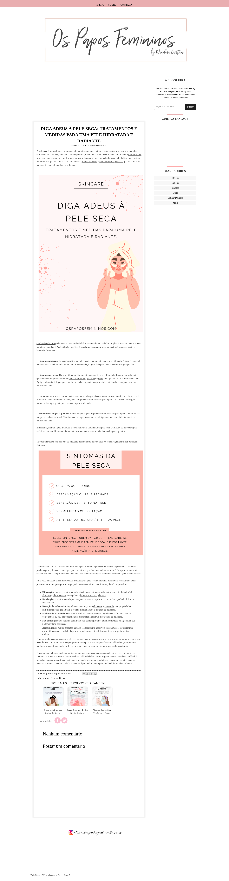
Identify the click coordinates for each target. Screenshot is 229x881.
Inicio (100, 4)
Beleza (54, 678)
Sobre (112, 4)
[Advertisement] (89, 96)
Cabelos (175, 183)
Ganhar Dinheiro (175, 198)
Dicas (62, 678)
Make (175, 203)
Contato (126, 4)
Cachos (175, 188)
